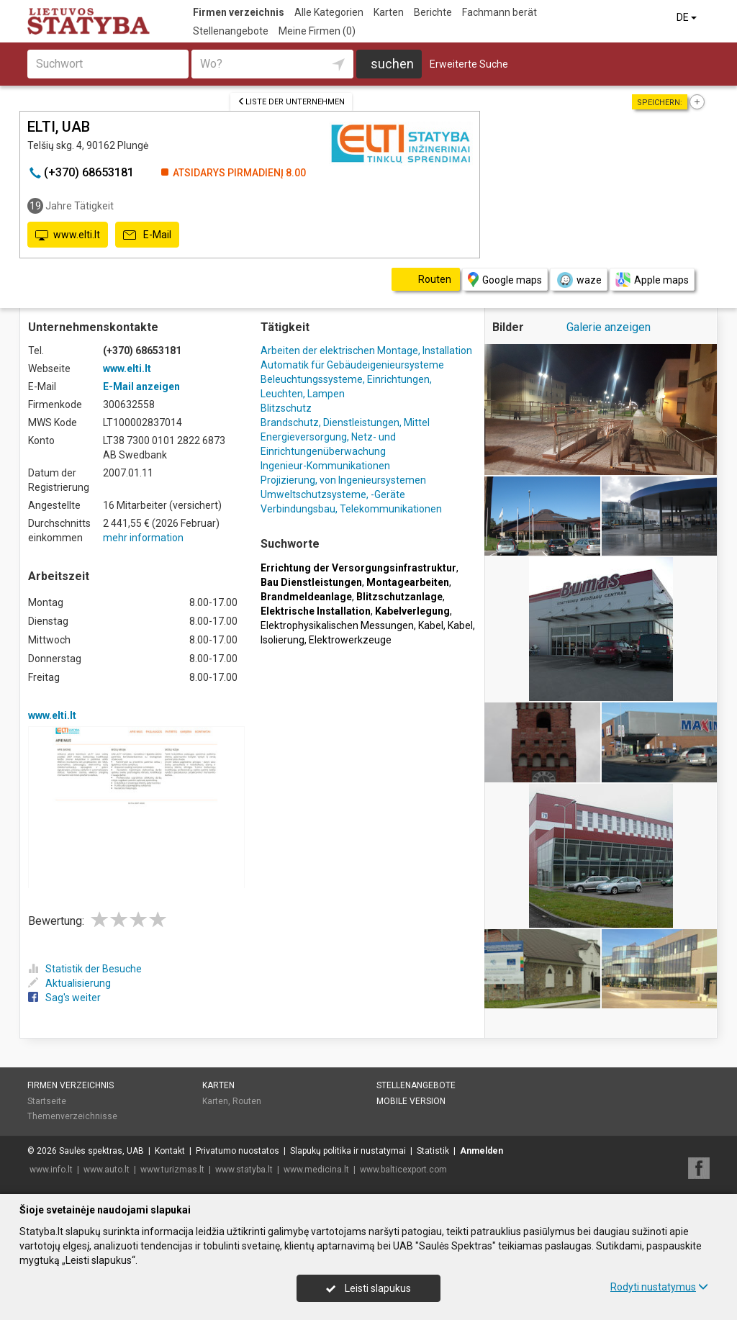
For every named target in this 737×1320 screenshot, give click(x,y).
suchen (392, 63)
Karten (389, 12)
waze (579, 280)
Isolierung (282, 640)
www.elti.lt (67, 235)
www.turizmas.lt (172, 1170)
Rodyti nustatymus (659, 1287)
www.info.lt (51, 1170)
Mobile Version (411, 1101)
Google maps (505, 279)
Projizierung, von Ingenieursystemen (343, 480)
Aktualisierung (69, 983)
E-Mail (147, 235)
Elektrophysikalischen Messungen (337, 625)
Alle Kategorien (328, 12)
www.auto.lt (106, 1170)
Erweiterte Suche (469, 64)
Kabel (430, 625)
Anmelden (481, 1151)
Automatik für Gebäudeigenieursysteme (352, 365)
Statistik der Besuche (85, 969)
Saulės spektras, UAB (101, 1151)
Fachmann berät (499, 12)
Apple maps (652, 279)
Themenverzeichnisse (72, 1116)
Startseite (46, 1101)
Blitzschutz (286, 408)
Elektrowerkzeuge (350, 640)
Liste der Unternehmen (291, 102)
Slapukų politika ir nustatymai (348, 1151)
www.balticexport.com (403, 1170)
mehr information (143, 537)
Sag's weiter (64, 997)
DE (688, 17)
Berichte (433, 12)
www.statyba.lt (244, 1170)
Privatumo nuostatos (237, 1151)
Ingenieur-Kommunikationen (325, 465)
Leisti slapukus (368, 1288)
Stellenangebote (230, 31)
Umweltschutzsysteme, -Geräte (333, 494)
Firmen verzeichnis (238, 12)
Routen (246, 1101)
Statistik (433, 1151)
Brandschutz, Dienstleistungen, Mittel (345, 422)
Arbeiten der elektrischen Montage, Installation (366, 350)
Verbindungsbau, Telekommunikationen (351, 509)
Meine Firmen (317, 31)
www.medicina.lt (316, 1170)
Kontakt (170, 1151)
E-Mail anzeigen (141, 386)
